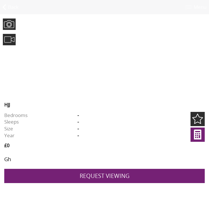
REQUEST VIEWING (105, 176)
